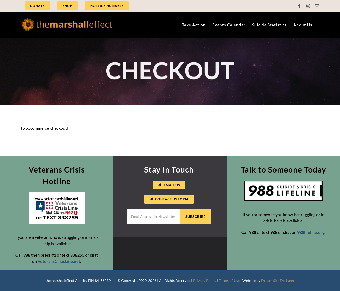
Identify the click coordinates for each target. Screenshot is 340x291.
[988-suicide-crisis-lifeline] (283, 182)
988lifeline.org (310, 232)
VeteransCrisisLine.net (59, 261)
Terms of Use (229, 280)
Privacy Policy (204, 280)
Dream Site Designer (278, 280)
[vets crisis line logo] (57, 194)
